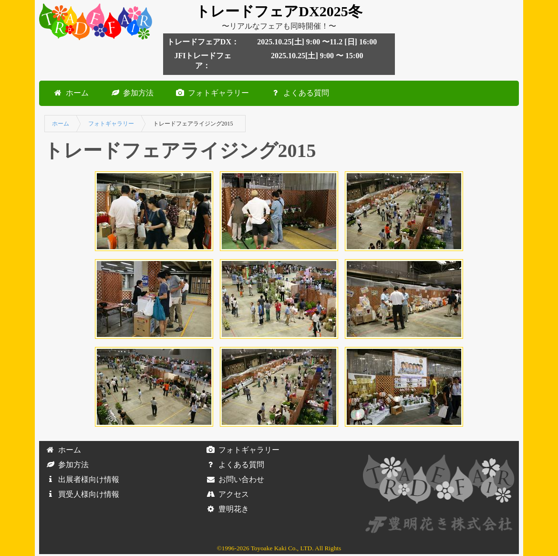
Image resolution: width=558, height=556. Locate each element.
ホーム (70, 93)
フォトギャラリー (211, 93)
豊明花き (226, 509)
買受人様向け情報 (81, 494)
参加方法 (131, 93)
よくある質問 (298, 93)
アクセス (226, 494)
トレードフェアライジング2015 (193, 123)
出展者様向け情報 (81, 479)
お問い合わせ (233, 479)
